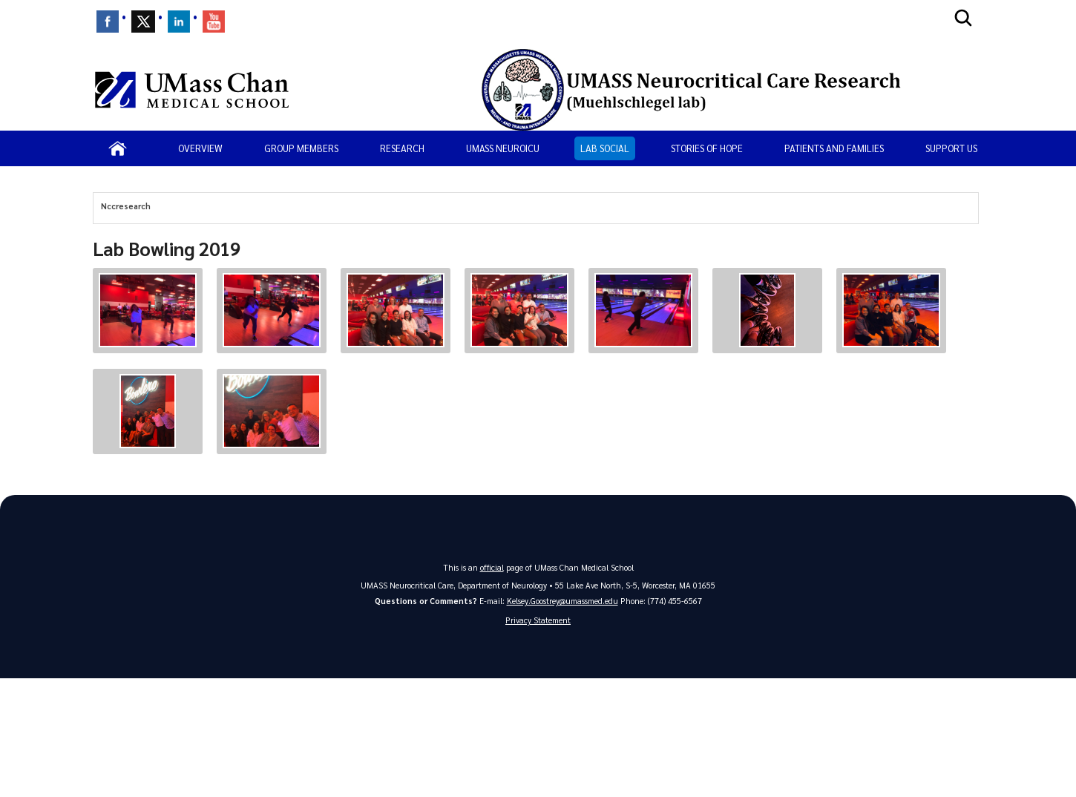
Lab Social (604, 148)
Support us (951, 148)
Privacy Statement (538, 620)
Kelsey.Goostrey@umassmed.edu (562, 600)
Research (402, 148)
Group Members (301, 148)
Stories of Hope (707, 148)
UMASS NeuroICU (502, 148)
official (492, 567)
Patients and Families (834, 148)
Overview (200, 148)
